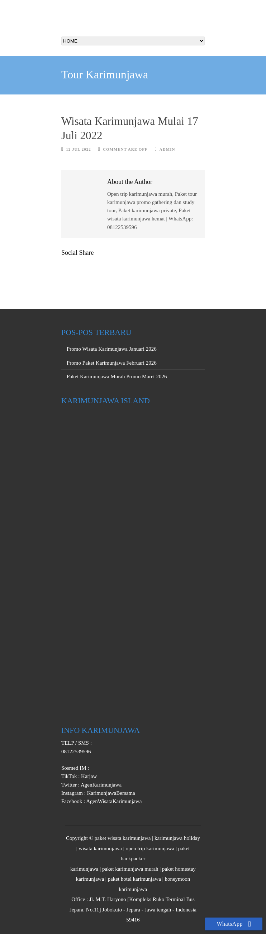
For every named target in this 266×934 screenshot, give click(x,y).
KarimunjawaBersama (110, 793)
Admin (167, 149)
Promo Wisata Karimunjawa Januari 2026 (112, 349)
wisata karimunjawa (100, 848)
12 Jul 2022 (78, 149)
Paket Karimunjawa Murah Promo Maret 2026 (117, 376)
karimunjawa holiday (177, 838)
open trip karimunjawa (149, 848)
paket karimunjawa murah (130, 869)
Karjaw (88, 776)
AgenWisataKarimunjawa (113, 801)
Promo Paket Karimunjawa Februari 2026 (112, 363)
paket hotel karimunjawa (134, 879)
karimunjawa (84, 869)
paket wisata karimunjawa (123, 838)
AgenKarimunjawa (101, 785)
